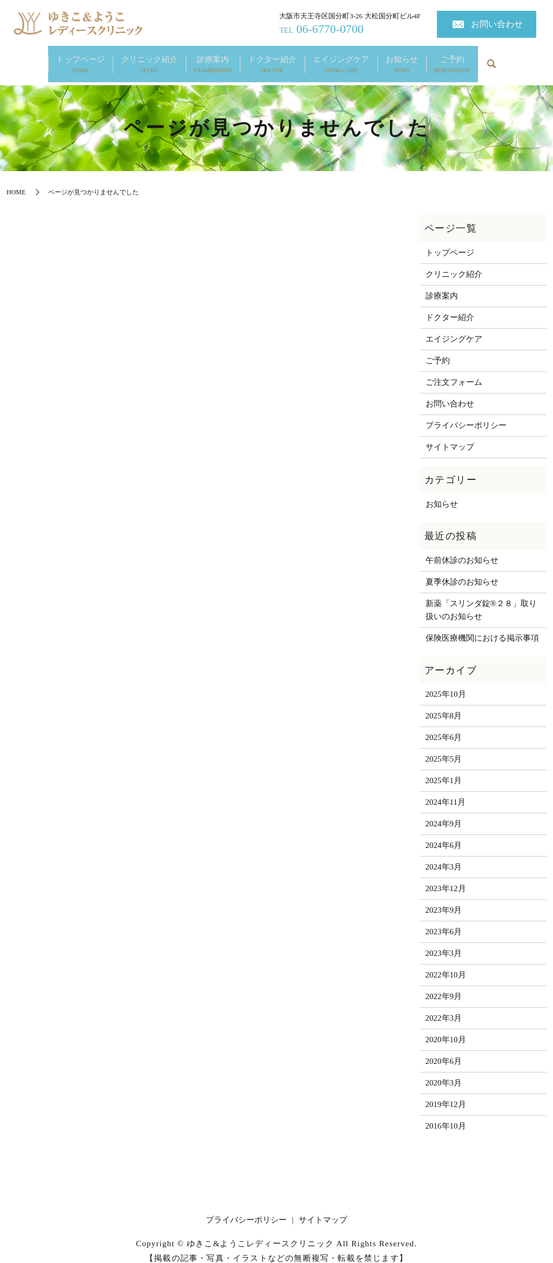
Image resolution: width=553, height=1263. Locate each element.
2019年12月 (446, 1094)
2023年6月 (444, 921)
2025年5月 (444, 748)
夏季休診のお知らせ (462, 571)
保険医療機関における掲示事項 (482, 627)
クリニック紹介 (149, 59)
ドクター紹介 (272, 59)
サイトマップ (450, 436)
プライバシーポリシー (466, 414)
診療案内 (213, 59)
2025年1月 (444, 770)
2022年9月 (444, 986)
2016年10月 (446, 1115)
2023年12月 (446, 878)
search (491, 59)
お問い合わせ (497, 24)
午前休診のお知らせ (462, 549)
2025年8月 (444, 705)
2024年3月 (444, 856)
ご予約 (452, 59)
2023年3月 (444, 943)
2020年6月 (444, 1051)
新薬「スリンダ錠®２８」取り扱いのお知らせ (481, 599)
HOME (15, 181)
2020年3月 (444, 1072)
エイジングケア (341, 59)
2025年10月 (446, 684)
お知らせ (402, 59)
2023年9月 (444, 899)
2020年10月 (446, 1029)
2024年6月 (444, 835)
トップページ (80, 59)
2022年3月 (444, 1007)
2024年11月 (446, 791)
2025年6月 (444, 727)
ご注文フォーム (454, 371)
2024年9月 (444, 813)
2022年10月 (446, 964)
